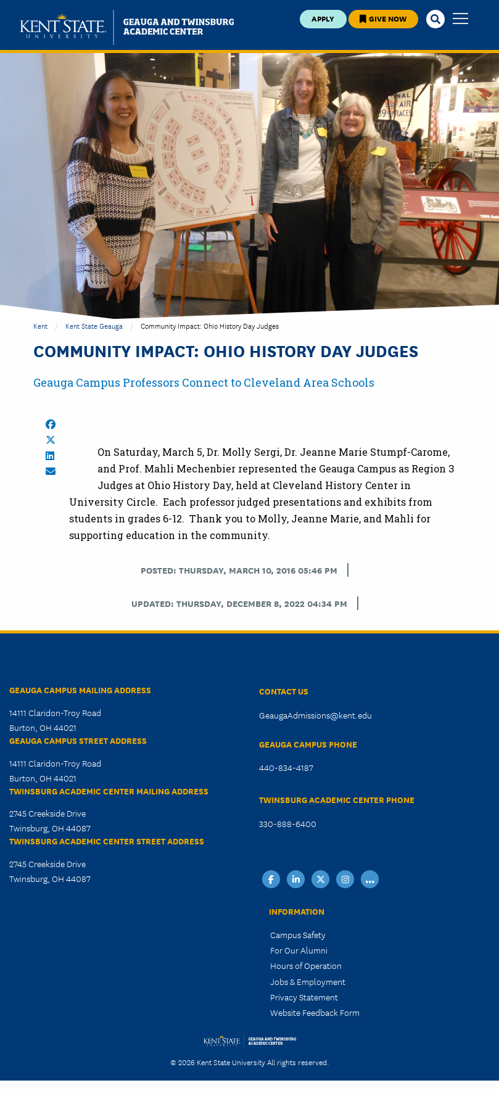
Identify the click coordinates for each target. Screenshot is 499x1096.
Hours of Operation (306, 965)
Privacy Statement (304, 996)
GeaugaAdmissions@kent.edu (315, 715)
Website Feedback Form (315, 1012)
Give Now (383, 18)
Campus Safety (298, 934)
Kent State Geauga (94, 325)
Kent (40, 325)
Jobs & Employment (307, 981)
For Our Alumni (299, 950)
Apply (322, 18)
